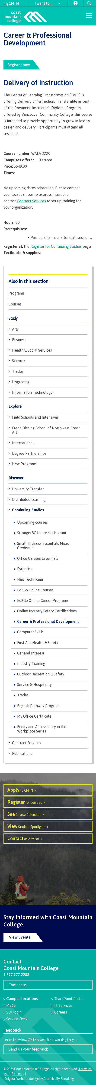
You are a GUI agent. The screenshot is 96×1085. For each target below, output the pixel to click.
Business (19, 339)
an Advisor (23, 838)
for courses (24, 802)
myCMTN (11, 3)
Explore (15, 406)
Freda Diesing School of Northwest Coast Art (46, 430)
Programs (17, 293)
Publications (22, 753)
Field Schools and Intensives (35, 417)
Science (18, 360)
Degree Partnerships (29, 453)
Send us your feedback (28, 1049)
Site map (18, 1074)
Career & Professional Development (48, 621)
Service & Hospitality (34, 684)
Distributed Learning (29, 499)
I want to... (44, 3)
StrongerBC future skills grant (41, 532)
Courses (15, 304)
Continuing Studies (28, 510)
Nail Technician (30, 579)
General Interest (30, 653)
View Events (19, 937)
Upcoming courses (32, 522)
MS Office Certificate (34, 716)
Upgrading (20, 382)
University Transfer (28, 489)
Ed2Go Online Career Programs (43, 600)
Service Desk (17, 1019)
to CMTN (20, 790)
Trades (17, 371)
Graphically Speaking (59, 1079)
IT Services (63, 1005)
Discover (16, 478)
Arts (15, 329)
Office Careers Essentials (37, 558)
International (23, 443)
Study (13, 318)
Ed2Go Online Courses (35, 590)
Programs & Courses (48, 281)
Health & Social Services (32, 350)
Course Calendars (24, 814)
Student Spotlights (26, 826)
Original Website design (22, 1079)
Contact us (18, 984)
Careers (60, 1012)
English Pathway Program (38, 705)
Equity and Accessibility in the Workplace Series (41, 728)
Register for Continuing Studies (56, 246)
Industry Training (31, 663)
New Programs (24, 463)
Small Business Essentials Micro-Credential (44, 545)
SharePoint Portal (68, 998)
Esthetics (24, 568)
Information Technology (32, 392)
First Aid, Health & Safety (37, 642)
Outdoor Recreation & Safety (40, 674)
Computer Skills (30, 632)
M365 (11, 1005)
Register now (19, 64)
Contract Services (26, 742)
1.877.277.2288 (16, 974)
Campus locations (22, 998)
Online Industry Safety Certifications (47, 611)
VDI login (14, 1012)
